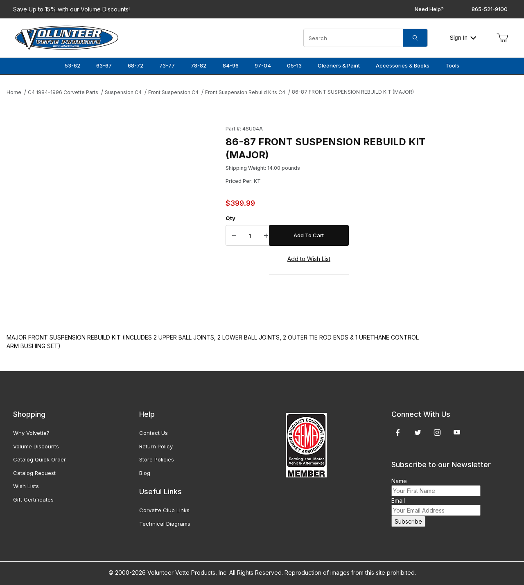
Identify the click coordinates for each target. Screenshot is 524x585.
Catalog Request (34, 473)
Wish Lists (26, 486)
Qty (230, 218)
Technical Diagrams (164, 523)
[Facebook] (397, 432)
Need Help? (429, 9)
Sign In (462, 37)
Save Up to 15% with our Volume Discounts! (71, 9)
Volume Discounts (36, 446)
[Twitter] (418, 432)
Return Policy (156, 446)
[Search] (415, 38)
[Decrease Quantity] (234, 235)
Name (399, 480)
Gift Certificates (33, 499)
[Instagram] (437, 432)
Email (398, 500)
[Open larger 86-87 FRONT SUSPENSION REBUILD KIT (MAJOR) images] (113, 221)
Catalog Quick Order (39, 459)
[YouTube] (456, 432)
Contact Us (153, 433)
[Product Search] (353, 38)
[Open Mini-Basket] (502, 38)
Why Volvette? (31, 433)
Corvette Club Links (164, 510)
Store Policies (156, 459)
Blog (144, 473)
